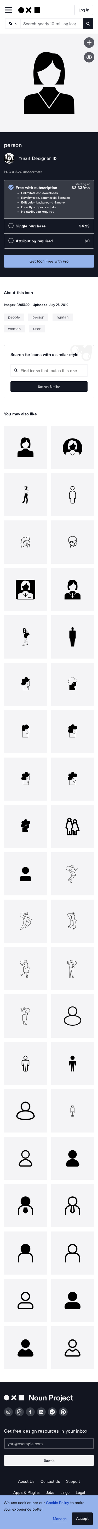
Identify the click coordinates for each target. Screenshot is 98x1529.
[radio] (49, 199)
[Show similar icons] (89, 57)
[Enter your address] (49, 1443)
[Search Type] (12, 23)
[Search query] (49, 370)
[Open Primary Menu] (8, 10)
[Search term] (52, 23)
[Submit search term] (88, 23)
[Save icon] (89, 42)
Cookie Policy (57, 1502)
